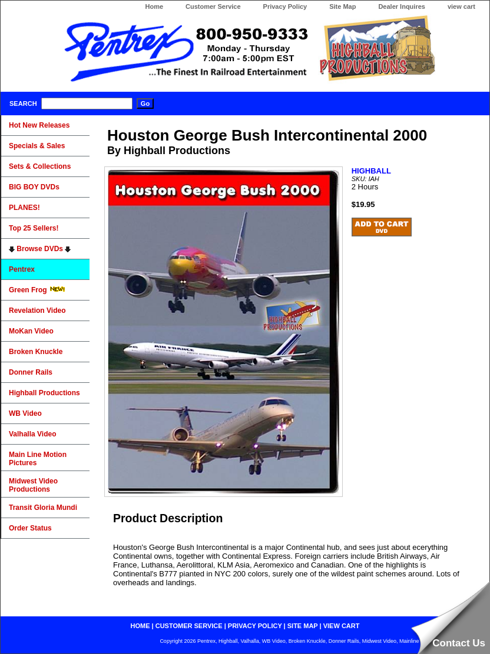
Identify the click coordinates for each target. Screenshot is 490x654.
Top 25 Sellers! (33, 228)
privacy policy (255, 625)
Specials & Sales (37, 146)
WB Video (25, 413)
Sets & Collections (40, 166)
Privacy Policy (285, 6)
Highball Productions (44, 393)
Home (154, 6)
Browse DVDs (40, 249)
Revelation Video (37, 310)
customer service (189, 625)
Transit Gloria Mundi (43, 507)
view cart (461, 6)
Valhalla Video (32, 434)
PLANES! (24, 207)
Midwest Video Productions (33, 485)
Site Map (342, 6)
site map (302, 625)
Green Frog (37, 290)
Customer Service (213, 6)
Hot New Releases (39, 125)
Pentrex (22, 269)
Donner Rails (30, 372)
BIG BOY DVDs (34, 187)
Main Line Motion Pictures (38, 459)
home (140, 625)
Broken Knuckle (35, 352)
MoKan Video (31, 331)
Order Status (30, 528)
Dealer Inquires (401, 6)
